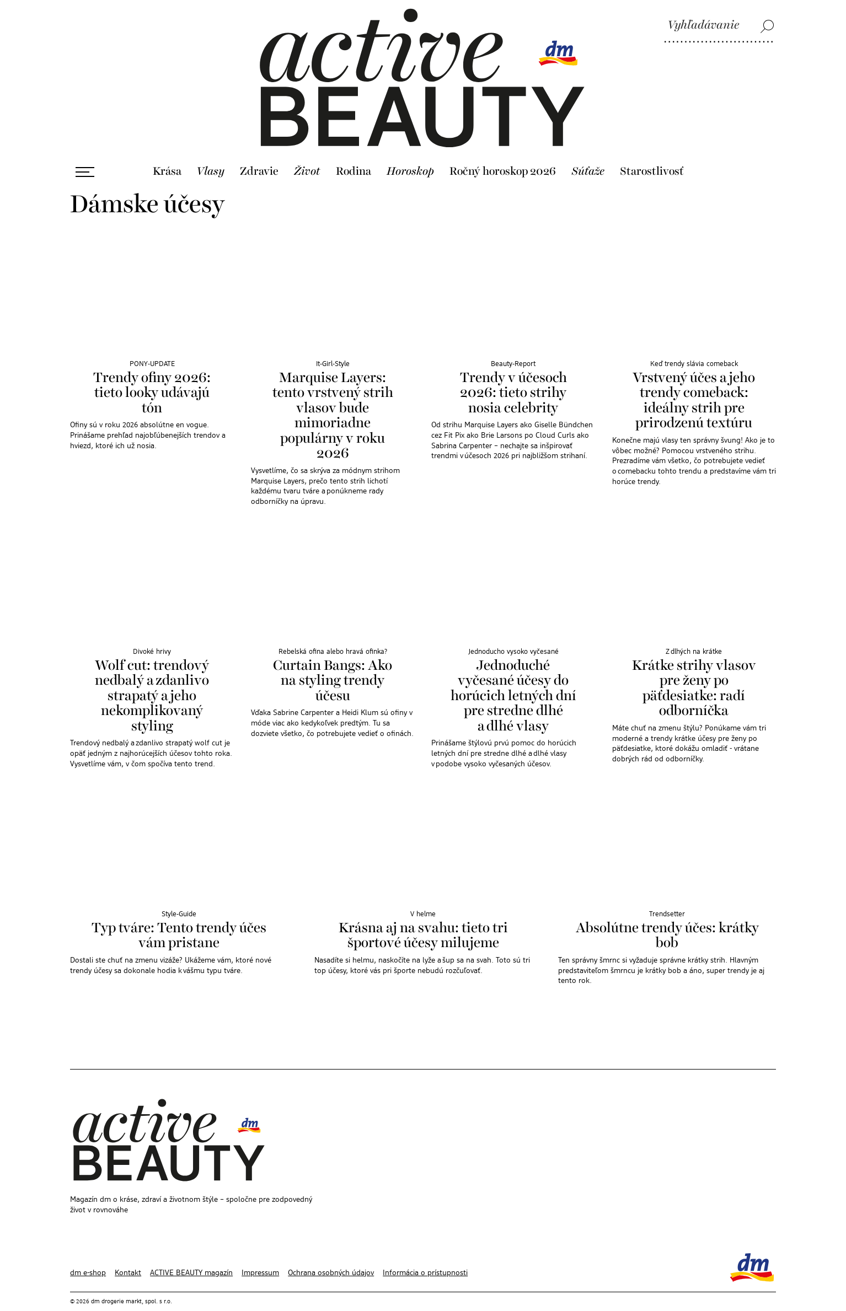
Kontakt (128, 1250)
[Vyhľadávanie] (719, 26)
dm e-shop (88, 1250)
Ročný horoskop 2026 (502, 148)
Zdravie (259, 148)
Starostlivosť (652, 148)
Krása (167, 148)
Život (307, 148)
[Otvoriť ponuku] (85, 149)
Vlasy (210, 148)
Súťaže (587, 148)
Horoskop (410, 148)
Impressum (260, 1250)
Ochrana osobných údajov (331, 1250)
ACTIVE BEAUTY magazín (191, 1250)
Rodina (353, 148)
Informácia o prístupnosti (425, 1250)
